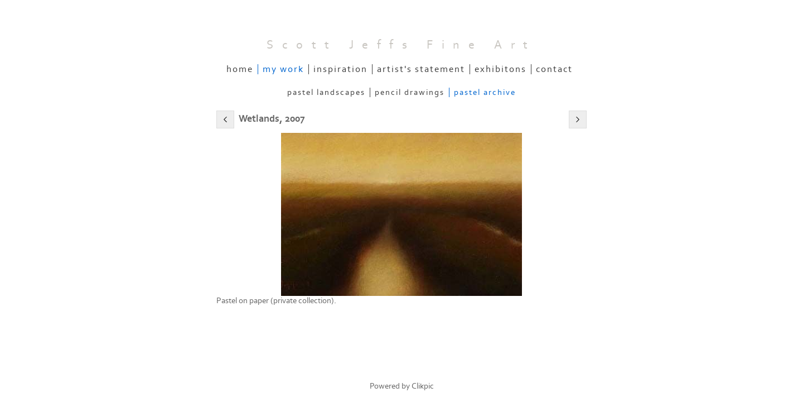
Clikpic (423, 386)
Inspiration (340, 69)
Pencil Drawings (409, 92)
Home (239, 69)
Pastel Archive (485, 92)
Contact (554, 69)
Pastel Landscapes (326, 92)
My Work (283, 69)
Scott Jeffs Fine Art (401, 45)
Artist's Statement (421, 69)
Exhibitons (500, 69)
